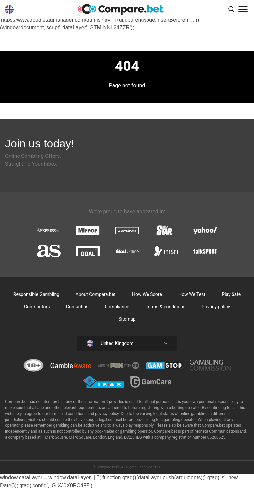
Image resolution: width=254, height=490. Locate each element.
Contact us (77, 306)
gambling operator (136, 431)
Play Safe (231, 294)
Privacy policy (216, 306)
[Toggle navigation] (243, 9)
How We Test (191, 294)
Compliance (117, 306)
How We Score (147, 294)
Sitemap (126, 319)
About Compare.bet (96, 294)
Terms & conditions (165, 306)
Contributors (37, 306)
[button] (231, 9)
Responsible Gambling (36, 294)
